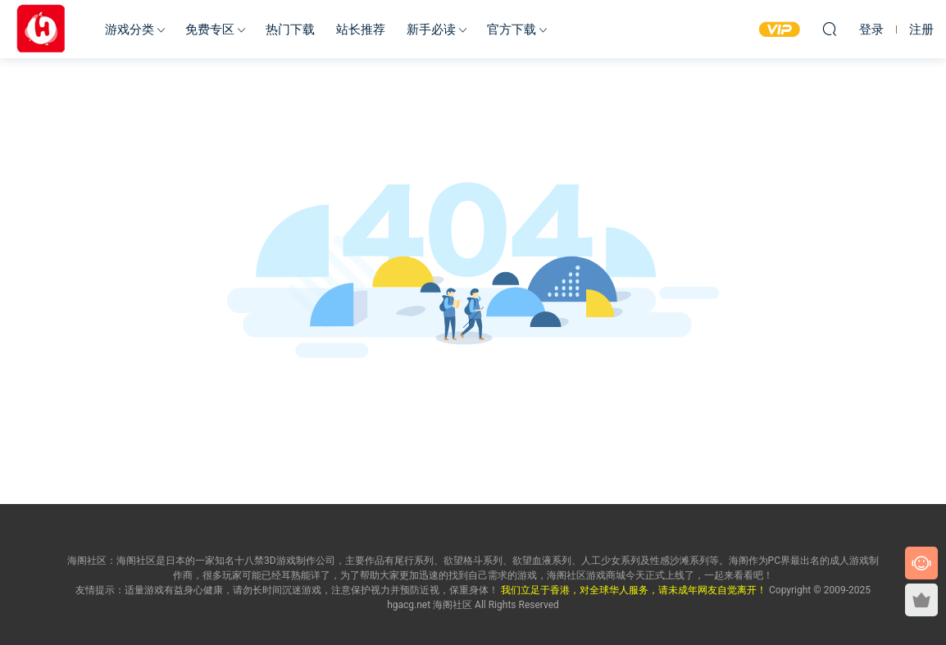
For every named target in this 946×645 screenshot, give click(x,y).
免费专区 (209, 29)
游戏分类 (129, 29)
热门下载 (290, 29)
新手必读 (431, 29)
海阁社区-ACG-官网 (41, 28)
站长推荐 (360, 29)
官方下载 (511, 29)
